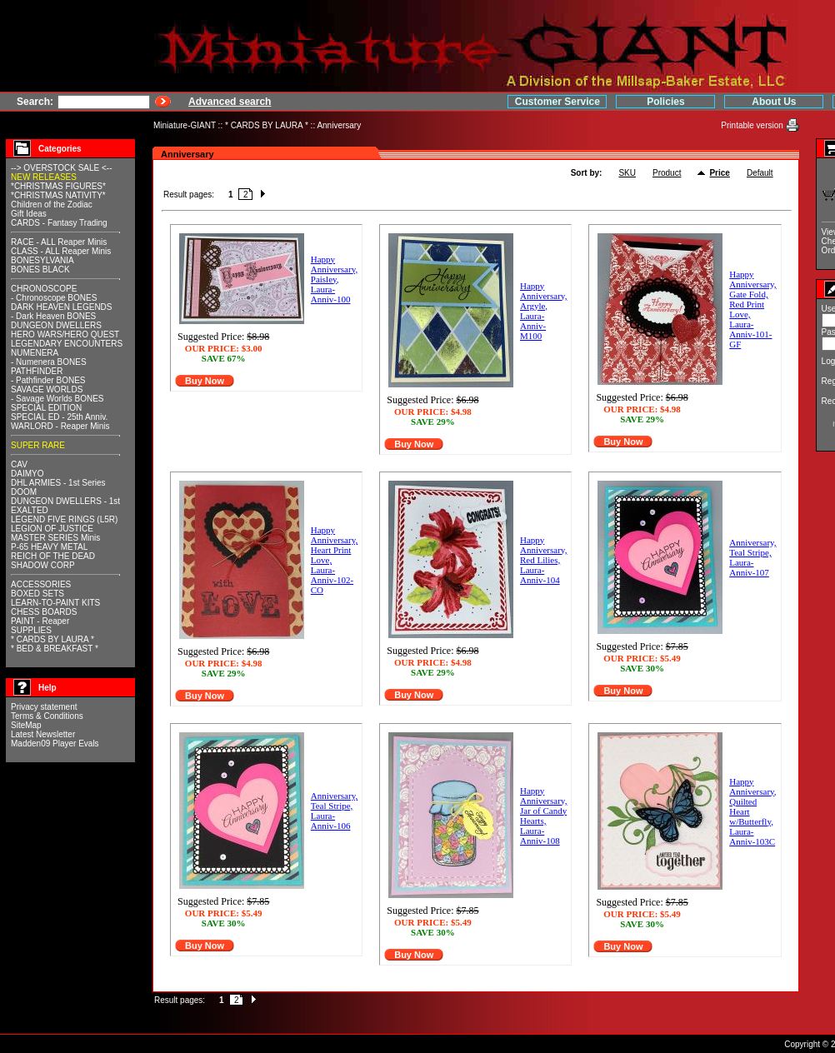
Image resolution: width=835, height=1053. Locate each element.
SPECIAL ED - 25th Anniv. (59, 417)
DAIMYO (27, 473)
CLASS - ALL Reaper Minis (61, 251)
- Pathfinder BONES (48, 380)
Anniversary (339, 125)
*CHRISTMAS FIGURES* (58, 186)
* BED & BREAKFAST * (54, 648)
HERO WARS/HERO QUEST (65, 334)
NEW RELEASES (44, 177)
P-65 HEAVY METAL (49, 546)
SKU (517, 172)
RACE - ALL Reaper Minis (59, 242)
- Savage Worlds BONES (57, 398)
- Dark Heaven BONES (53, 316)
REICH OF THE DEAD (53, 556)
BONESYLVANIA (42, 260)
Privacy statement (44, 706)
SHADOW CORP (43, 565)
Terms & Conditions (47, 716)
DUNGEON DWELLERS (56, 325)
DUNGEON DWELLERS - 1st (65, 501)
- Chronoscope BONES (54, 297)
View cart (728, 232)
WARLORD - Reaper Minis (60, 426)
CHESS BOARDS (44, 611)
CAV (19, 464)
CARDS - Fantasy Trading (59, 222)
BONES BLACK (40, 269)
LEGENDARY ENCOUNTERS (66, 343)
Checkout (728, 241)
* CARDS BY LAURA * (266, 125)
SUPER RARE (38, 445)
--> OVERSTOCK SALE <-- (61, 167)
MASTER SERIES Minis (55, 537)
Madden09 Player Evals (55, 743)
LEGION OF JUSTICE (52, 528)
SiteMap (26, 725)
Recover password (745, 401)
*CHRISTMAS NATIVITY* (58, 195)
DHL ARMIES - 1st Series (58, 482)
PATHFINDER (36, 371)
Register (727, 381)
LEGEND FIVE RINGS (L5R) (64, 519)
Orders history (737, 250)
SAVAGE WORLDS (46, 389)
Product (556, 172)
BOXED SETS (37, 593)
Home (773, 101)
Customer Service (447, 101)
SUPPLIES (31, 630)
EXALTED (29, 510)
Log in (723, 361)
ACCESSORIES (41, 584)
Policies (556, 101)
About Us (664, 101)
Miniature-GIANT (184, 125)
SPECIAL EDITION (46, 407)
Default (649, 172)
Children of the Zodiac (51, 204)
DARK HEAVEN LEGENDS (61, 307)
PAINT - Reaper (40, 621)
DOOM (24, 492)
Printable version (643, 125)
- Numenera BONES (49, 362)
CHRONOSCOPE (44, 288)
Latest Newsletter (43, 734)
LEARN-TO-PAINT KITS (55, 602)
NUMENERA (34, 352)
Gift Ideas (29, 213)
